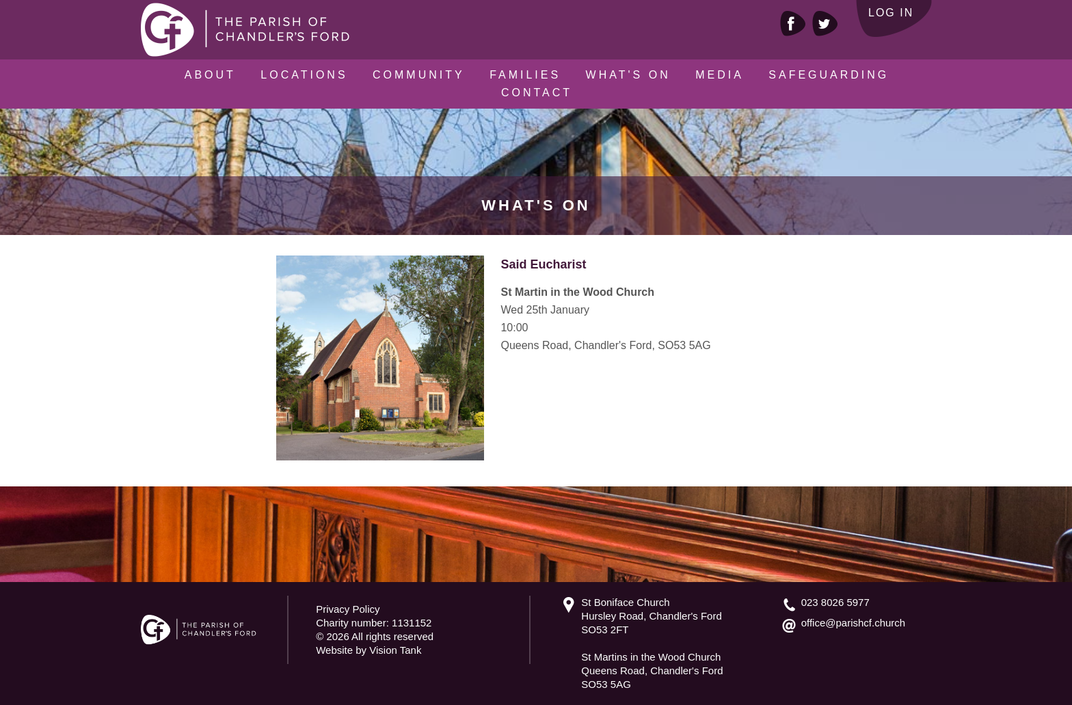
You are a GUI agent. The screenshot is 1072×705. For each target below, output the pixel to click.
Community (419, 75)
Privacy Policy (347, 609)
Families (525, 75)
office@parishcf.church (853, 622)
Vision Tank (395, 650)
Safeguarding (828, 75)
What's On (628, 75)
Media (719, 75)
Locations (303, 75)
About (210, 75)
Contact (536, 92)
